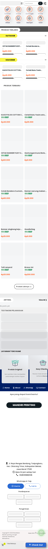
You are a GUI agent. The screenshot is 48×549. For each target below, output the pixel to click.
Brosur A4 (29, 267)
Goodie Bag (30, 229)
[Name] (40, 3)
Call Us (32, 486)
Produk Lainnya (24, 286)
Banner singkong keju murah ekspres (12, 229)
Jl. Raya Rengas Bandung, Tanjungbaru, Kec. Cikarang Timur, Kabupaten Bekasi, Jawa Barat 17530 (24, 466)
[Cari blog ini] (33, 3)
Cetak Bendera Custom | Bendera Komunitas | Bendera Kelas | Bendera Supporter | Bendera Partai (35, 46)
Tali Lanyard (6, 267)
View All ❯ (43, 300)
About (16, 388)
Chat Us (16, 486)
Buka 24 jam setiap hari (24, 472)
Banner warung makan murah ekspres (36, 191)
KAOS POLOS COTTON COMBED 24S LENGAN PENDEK (11, 70)
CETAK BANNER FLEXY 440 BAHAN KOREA (11, 46)
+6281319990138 (24, 475)
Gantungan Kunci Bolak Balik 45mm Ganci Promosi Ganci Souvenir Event (36, 153)
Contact (41, 388)
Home (6, 388)
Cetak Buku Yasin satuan (33, 70)
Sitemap (28, 388)
